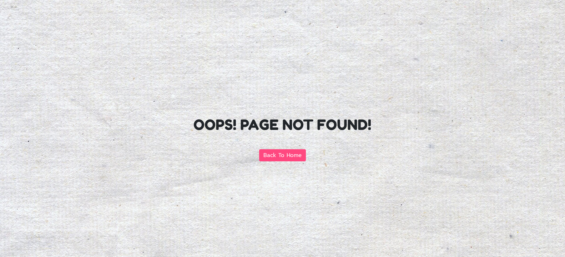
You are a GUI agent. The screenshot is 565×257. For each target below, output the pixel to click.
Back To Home (282, 155)
